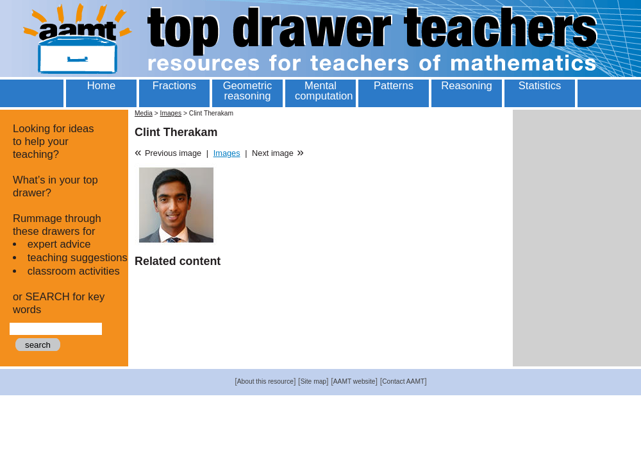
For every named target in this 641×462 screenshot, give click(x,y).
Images (171, 113)
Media (144, 113)
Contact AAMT (403, 381)
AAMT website (354, 381)
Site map (313, 381)
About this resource (265, 381)
